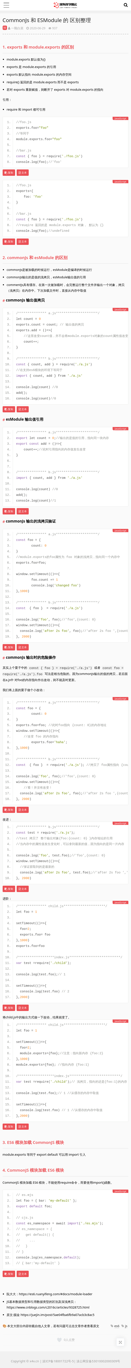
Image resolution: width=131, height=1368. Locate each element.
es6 (116, 1326)
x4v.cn (34, 1361)
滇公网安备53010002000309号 (98, 1361)
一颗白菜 (15, 28)
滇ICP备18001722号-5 (58, 1361)
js (126, 1326)
